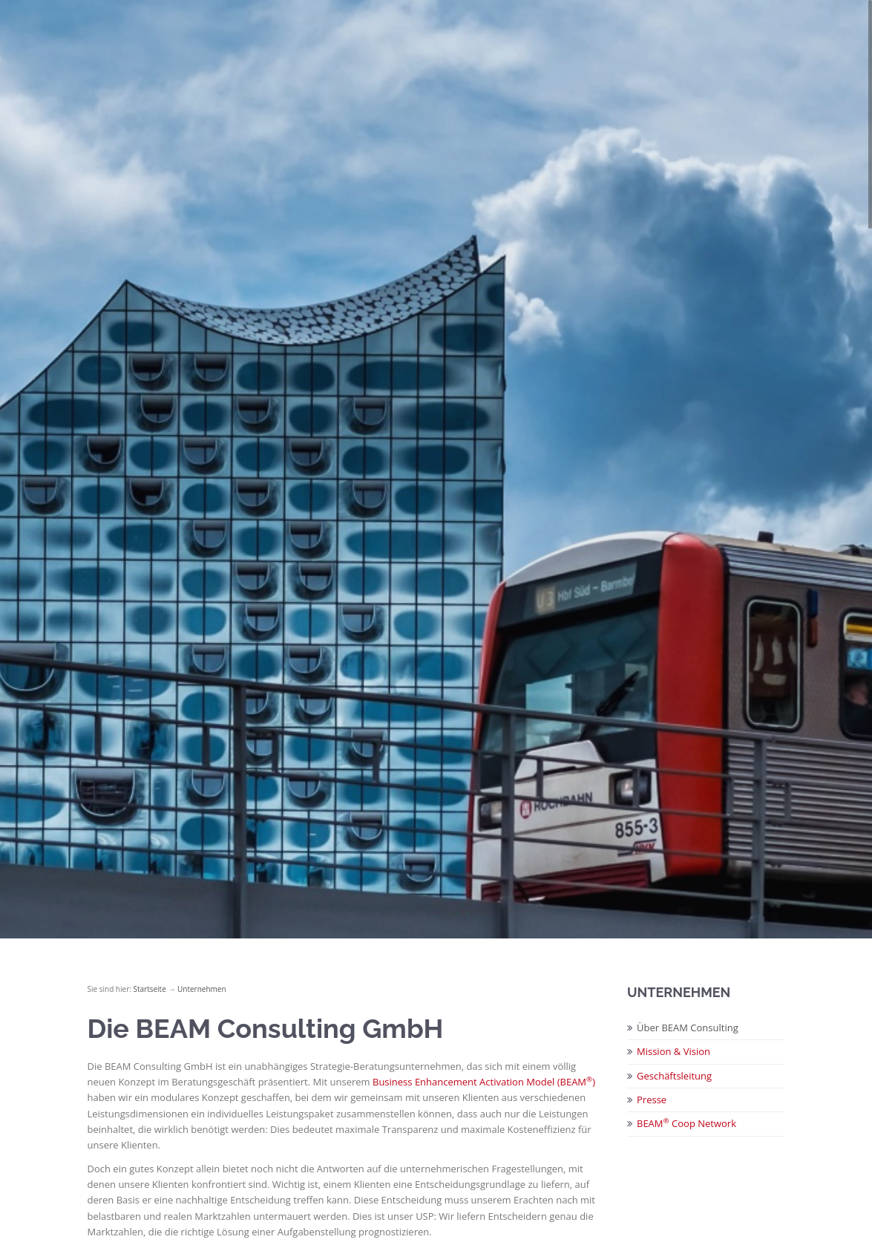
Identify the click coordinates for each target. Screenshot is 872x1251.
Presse (651, 1099)
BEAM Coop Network (686, 1123)
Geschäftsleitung (674, 1075)
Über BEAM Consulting (687, 1027)
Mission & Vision (673, 1051)
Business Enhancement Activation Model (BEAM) (484, 1081)
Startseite (149, 989)
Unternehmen (201, 989)
